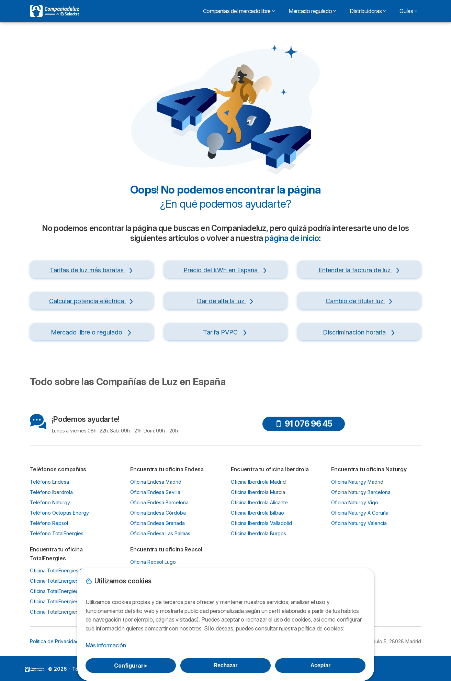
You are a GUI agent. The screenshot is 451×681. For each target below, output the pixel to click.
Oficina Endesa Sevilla (155, 492)
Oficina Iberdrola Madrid (258, 482)
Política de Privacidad (54, 641)
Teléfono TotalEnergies (56, 533)
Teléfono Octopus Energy (59, 513)
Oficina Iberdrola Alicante (259, 502)
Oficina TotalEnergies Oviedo (63, 581)
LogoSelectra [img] (34, 669)
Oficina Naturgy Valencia (359, 523)
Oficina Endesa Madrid (155, 482)
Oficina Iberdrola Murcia (258, 492)
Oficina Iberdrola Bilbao (257, 513)
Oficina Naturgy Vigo (354, 502)
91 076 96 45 (303, 424)
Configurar (130, 665)
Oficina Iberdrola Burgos (258, 533)
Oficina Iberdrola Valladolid (261, 523)
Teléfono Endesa (49, 482)
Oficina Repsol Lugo (153, 562)
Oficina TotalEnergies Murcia (62, 601)
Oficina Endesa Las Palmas (160, 533)
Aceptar (320, 665)
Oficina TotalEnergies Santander (66, 612)
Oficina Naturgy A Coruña (359, 513)
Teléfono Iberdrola (51, 492)
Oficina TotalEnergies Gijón (60, 570)
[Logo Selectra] (54, 11)
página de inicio (291, 238)
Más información (106, 645)
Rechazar (226, 665)
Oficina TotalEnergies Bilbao (62, 591)
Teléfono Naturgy (50, 502)
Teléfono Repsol (49, 523)
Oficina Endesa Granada (157, 523)
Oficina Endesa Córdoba (158, 513)
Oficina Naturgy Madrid (357, 482)
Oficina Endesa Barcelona (159, 502)
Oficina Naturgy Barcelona (361, 492)
